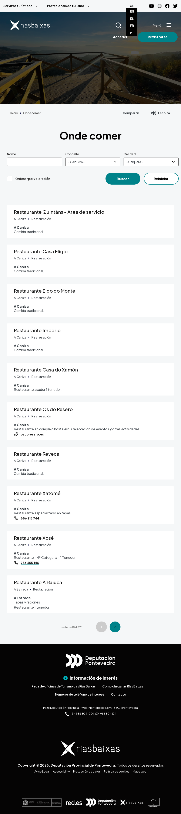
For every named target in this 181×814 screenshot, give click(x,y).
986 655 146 (30, 563)
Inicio (14, 113)
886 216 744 (30, 518)
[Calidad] (151, 162)
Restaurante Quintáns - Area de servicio (59, 212)
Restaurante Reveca (36, 454)
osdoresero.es (32, 434)
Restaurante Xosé (34, 538)
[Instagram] (159, 6)
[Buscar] (123, 25)
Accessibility (61, 771)
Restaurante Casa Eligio (41, 251)
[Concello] (92, 162)
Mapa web (140, 771)
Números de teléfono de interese (79, 694)
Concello (72, 154)
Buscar (123, 178)
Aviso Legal (42, 771)
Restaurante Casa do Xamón (46, 370)
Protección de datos (87, 771)
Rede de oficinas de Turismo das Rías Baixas (63, 686)
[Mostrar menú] (169, 25)
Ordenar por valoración (32, 179)
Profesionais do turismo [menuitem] (65, 6)
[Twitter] (175, 6)
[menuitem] (22, 6)
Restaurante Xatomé (37, 493)
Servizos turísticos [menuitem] (17, 6)
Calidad (130, 154)
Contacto (118, 694)
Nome (11, 154)
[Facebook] (167, 6)
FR (132, 25)
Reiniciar (161, 178)
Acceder (120, 37)
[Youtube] (151, 6)
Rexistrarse (158, 37)
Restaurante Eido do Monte (44, 291)
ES (132, 18)
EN (132, 11)
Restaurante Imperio (37, 330)
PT (132, 33)
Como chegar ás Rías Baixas (122, 686)
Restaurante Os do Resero (43, 409)
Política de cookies (116, 771)
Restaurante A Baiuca (38, 582)
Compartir (131, 113)
